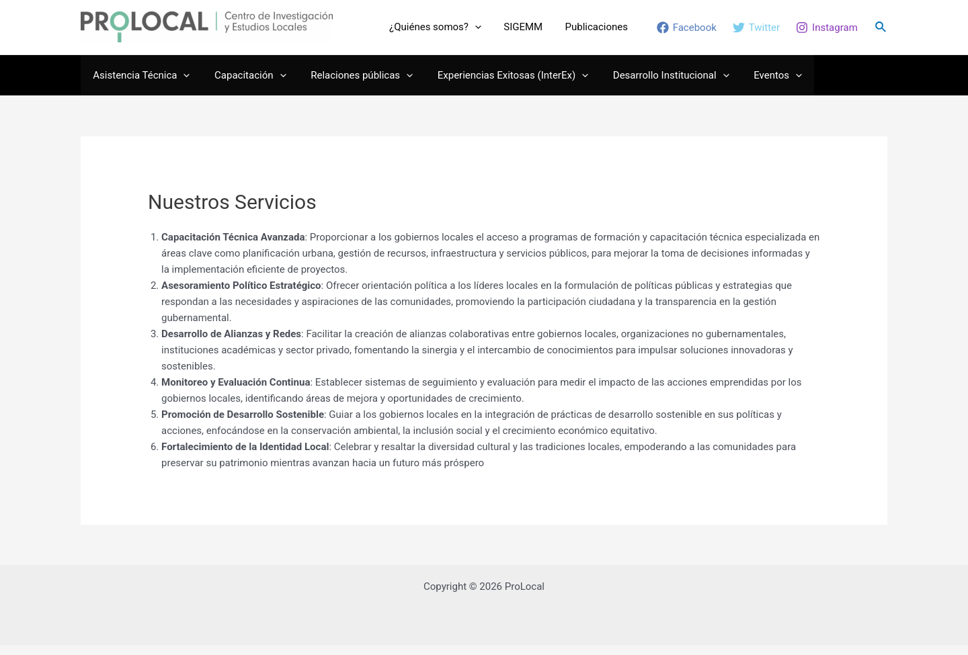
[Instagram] (827, 32)
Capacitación (243, 84)
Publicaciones (601, 32)
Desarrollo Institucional (651, 84)
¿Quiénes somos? (457, 31)
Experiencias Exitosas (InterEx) (496, 84)
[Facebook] (687, 32)
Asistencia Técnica (139, 84)
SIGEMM (536, 32)
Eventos (753, 84)
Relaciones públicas (351, 84)
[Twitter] (756, 32)
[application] (497, 31)
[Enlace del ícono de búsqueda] (881, 32)
